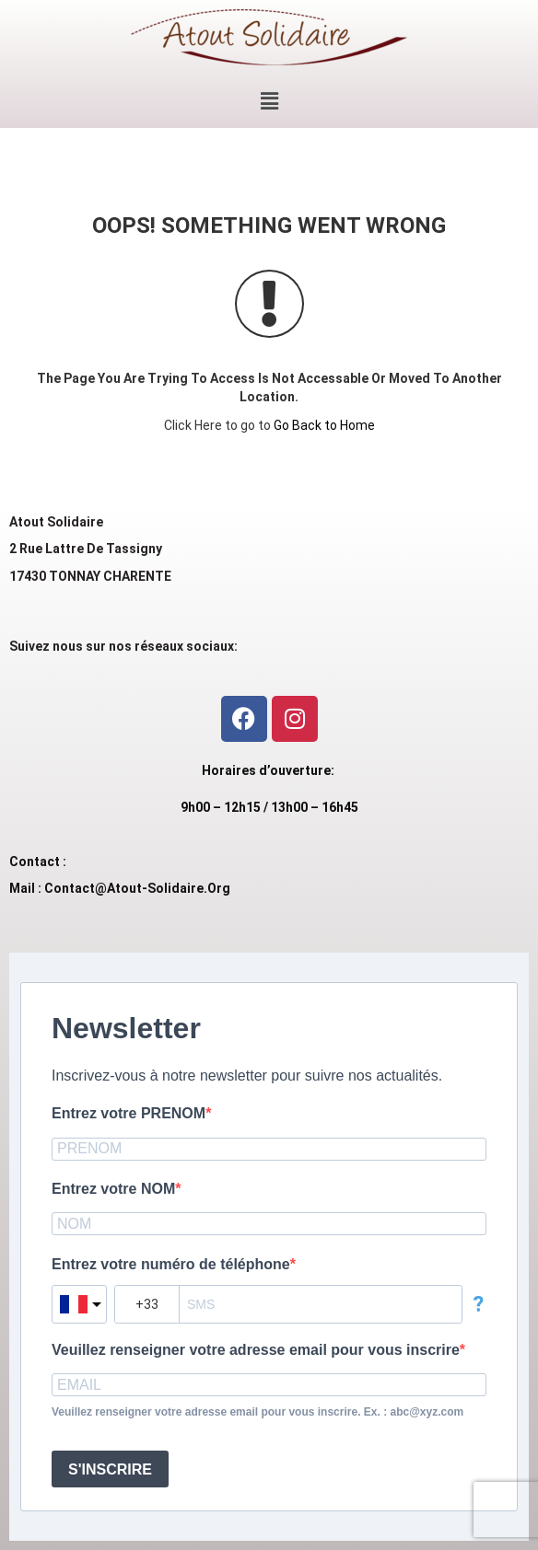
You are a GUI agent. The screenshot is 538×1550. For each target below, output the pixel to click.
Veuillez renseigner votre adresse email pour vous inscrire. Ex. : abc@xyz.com (257, 1411)
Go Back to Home (324, 425)
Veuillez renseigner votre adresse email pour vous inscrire (256, 1350)
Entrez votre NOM (113, 1189)
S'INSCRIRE (110, 1469)
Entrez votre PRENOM (128, 1113)
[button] (269, 101)
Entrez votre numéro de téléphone (171, 1264)
